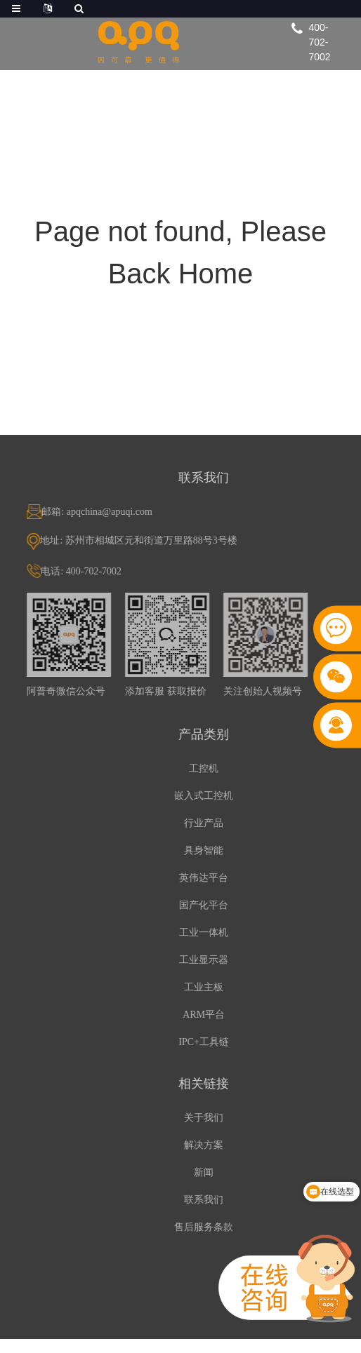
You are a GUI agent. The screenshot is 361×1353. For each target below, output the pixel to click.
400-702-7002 (320, 42)
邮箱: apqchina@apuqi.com (118, 511)
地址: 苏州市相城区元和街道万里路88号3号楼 (160, 540)
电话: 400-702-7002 (103, 571)
